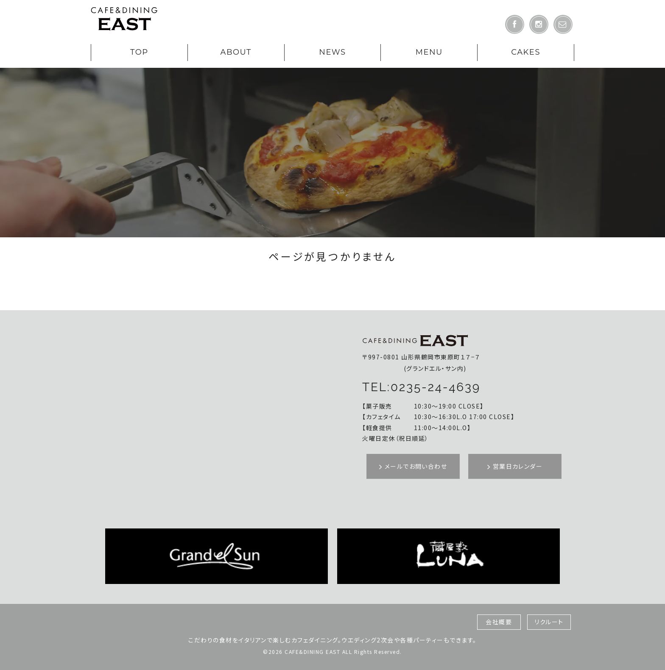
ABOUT (235, 52)
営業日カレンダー (514, 466)
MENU (429, 52)
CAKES (525, 52)
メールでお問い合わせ (413, 466)
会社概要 (499, 621)
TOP (139, 52)
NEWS (332, 52)
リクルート (549, 621)
